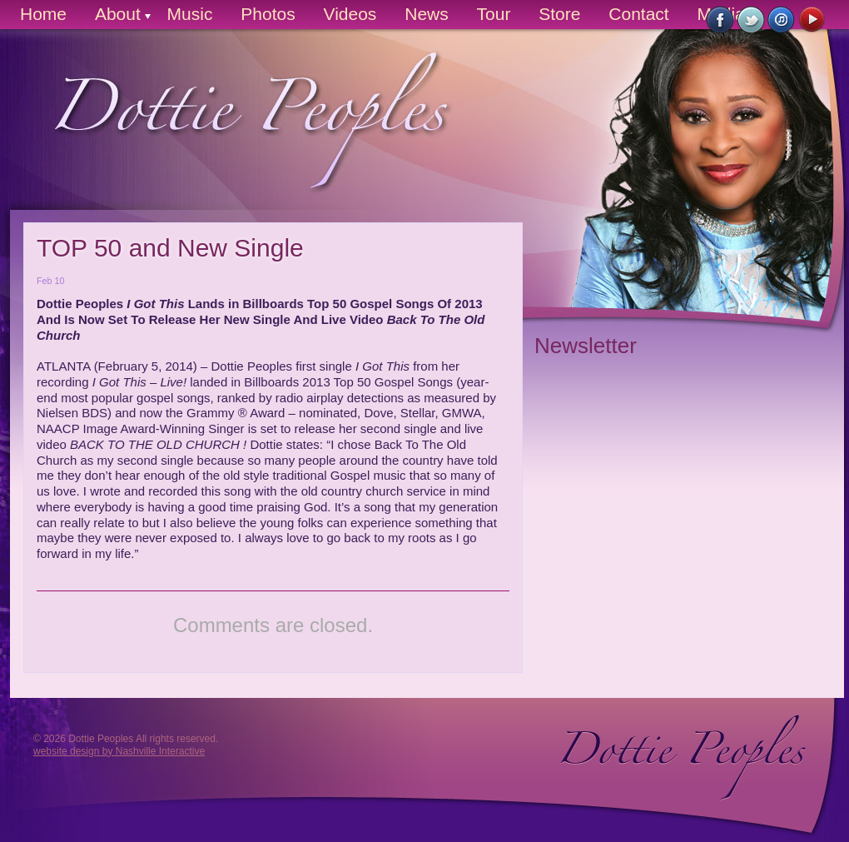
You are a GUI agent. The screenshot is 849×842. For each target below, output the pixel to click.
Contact (638, 13)
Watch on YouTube (812, 20)
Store (559, 13)
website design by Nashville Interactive (119, 751)
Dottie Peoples (235, 133)
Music (190, 13)
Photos (268, 13)
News (427, 13)
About (118, 13)
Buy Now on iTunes (782, 20)
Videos (350, 13)
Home (43, 13)
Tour (494, 13)
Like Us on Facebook (720, 20)
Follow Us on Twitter (751, 20)
